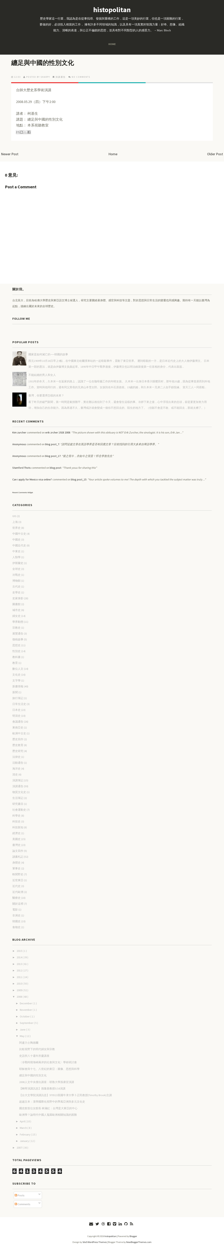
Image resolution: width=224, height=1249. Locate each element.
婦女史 (16, 616)
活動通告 (17, 762)
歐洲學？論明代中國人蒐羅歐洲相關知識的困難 (48, 1114)
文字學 (16, 680)
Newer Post (9, 154)
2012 (20, 970)
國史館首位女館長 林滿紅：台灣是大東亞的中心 (48, 1108)
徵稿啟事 (17, 639)
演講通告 (60, 77)
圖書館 (16, 604)
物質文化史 (19, 792)
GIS (14, 516)
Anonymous (19, 444)
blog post (55, 467)
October (25, 1016)
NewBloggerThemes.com (138, 1242)
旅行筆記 (17, 698)
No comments (81, 77)
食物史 (16, 927)
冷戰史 (16, 575)
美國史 (16, 839)
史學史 (16, 592)
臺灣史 (16, 845)
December (26, 1003)
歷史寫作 (17, 739)
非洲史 (16, 915)
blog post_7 (52, 444)
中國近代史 (19, 545)
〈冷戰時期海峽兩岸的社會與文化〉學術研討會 (48, 1062)
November (26, 1010)
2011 (20, 977)
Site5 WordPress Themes (95, 1242)
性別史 (16, 651)
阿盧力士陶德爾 (28, 1042)
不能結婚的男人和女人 (42, 375)
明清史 (16, 715)
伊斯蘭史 (17, 563)
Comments (22, 1204)
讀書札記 (17, 856)
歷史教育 (17, 745)
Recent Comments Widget (22, 493)
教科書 (16, 657)
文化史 (16, 674)
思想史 (16, 645)
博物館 (16, 580)
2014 (20, 957)
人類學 (16, 557)
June (23, 1029)
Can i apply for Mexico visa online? (32, 479)
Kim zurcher (19, 432)
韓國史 (16, 921)
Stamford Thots (21, 467)
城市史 (16, 610)
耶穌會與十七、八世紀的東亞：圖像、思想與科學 (49, 1069)
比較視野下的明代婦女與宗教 (37, 1049)
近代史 (16, 886)
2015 (20, 951)
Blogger (133, 1236)
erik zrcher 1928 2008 (57, 432)
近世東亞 (17, 880)
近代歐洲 (17, 892)
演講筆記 (17, 780)
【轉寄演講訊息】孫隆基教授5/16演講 (42, 1088)
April (23, 1121)
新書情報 (17, 686)
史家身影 (17, 598)
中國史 (16, 539)
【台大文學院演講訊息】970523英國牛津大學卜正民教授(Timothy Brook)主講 (65, 1095)
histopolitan (112, 9)
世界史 (16, 528)
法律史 (16, 757)
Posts (19, 1195)
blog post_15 (78, 479)
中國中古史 (19, 533)
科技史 (16, 821)
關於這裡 (17, 903)
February (25, 1134)
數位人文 (17, 669)
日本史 (16, 710)
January (25, 1141)
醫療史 (16, 898)
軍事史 (16, 868)
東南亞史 (17, 727)
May (22, 1036)
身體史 (16, 862)
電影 (15, 909)
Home (112, 44)
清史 (15, 774)
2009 (20, 990)
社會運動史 (19, 809)
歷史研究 (17, 751)
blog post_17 (53, 456)
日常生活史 (19, 704)
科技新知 (17, 827)
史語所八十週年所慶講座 (34, 1056)
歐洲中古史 (19, 733)
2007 (20, 1147)
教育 (15, 663)
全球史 (16, 569)
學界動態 (17, 622)
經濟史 (16, 833)
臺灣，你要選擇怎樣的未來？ (46, 395)
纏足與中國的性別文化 (42, 63)
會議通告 (17, 721)
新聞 (15, 692)
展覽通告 (17, 633)
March (23, 1128)
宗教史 (16, 627)
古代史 (16, 586)
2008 (20, 996)
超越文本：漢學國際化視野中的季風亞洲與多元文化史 (52, 1101)
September (27, 1023)
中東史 (16, 551)
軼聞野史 (17, 874)
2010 (20, 983)
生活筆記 (17, 798)
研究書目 (17, 804)
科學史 (16, 815)
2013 (20, 964)
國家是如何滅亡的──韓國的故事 (48, 354)
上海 (15, 522)
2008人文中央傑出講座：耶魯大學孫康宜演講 (46, 1082)
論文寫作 (17, 851)
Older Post (215, 154)
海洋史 (16, 768)
